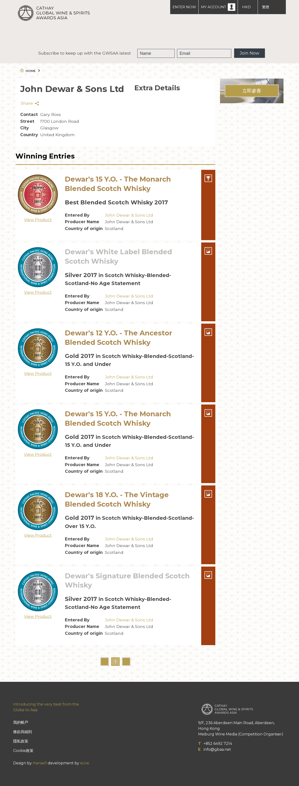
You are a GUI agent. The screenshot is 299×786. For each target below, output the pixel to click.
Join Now (249, 53)
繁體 (265, 7)
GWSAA (114, 35)
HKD (246, 7)
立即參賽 (251, 91)
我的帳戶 (20, 722)
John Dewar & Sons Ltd (129, 215)
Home (29, 71)
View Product (38, 219)
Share (30, 103)
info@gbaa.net (217, 749)
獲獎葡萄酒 (144, 35)
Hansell (40, 763)
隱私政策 (20, 741)
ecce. (85, 763)
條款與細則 (22, 732)
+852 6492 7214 (218, 743)
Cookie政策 (23, 750)
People (173, 35)
